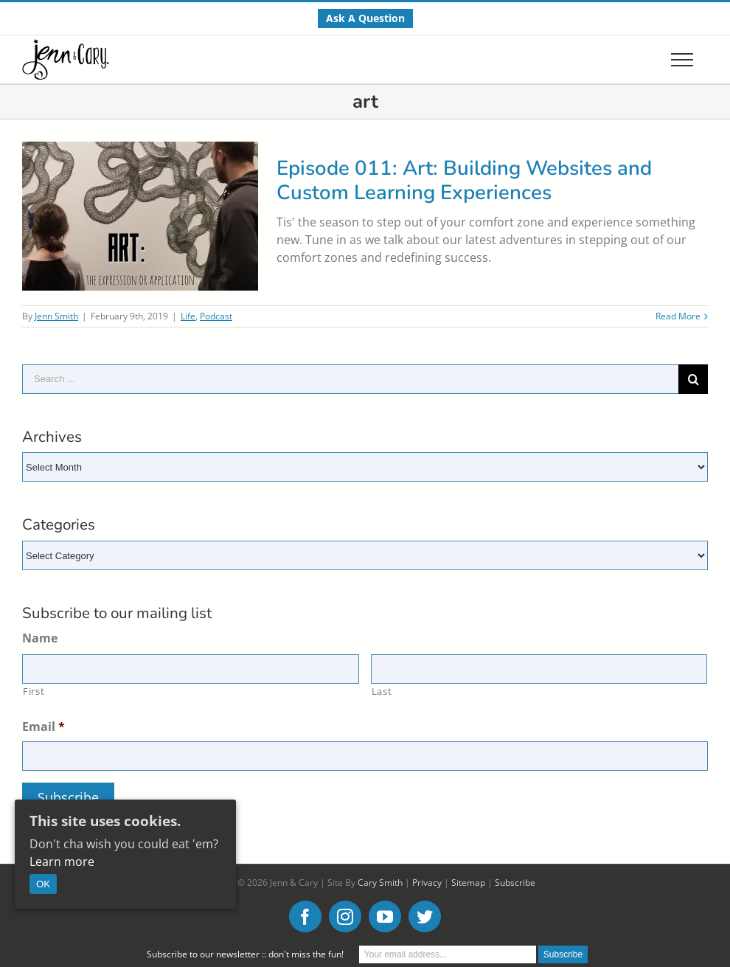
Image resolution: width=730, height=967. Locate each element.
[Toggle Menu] (682, 59)
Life (188, 316)
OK (43, 884)
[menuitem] (365, 18)
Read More (678, 316)
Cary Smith (380, 882)
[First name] (190, 669)
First (33, 691)
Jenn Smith (56, 316)
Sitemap (468, 882)
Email (43, 727)
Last (382, 691)
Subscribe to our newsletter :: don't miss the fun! (245, 954)
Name (40, 638)
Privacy (427, 882)
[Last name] (539, 669)
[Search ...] (350, 379)
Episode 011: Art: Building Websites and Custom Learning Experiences (464, 180)
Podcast (216, 316)
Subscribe (515, 882)
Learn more (61, 861)
